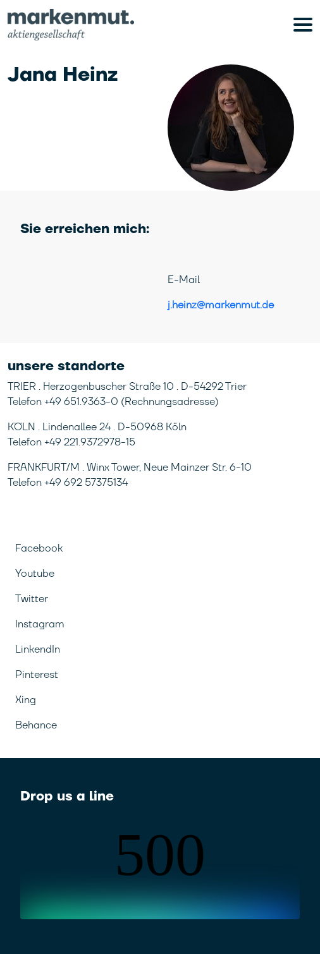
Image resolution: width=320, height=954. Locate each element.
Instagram (40, 624)
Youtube (34, 573)
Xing (25, 700)
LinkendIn (37, 649)
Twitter (31, 599)
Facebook (39, 548)
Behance (36, 725)
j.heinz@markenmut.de (221, 305)
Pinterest (36, 674)
